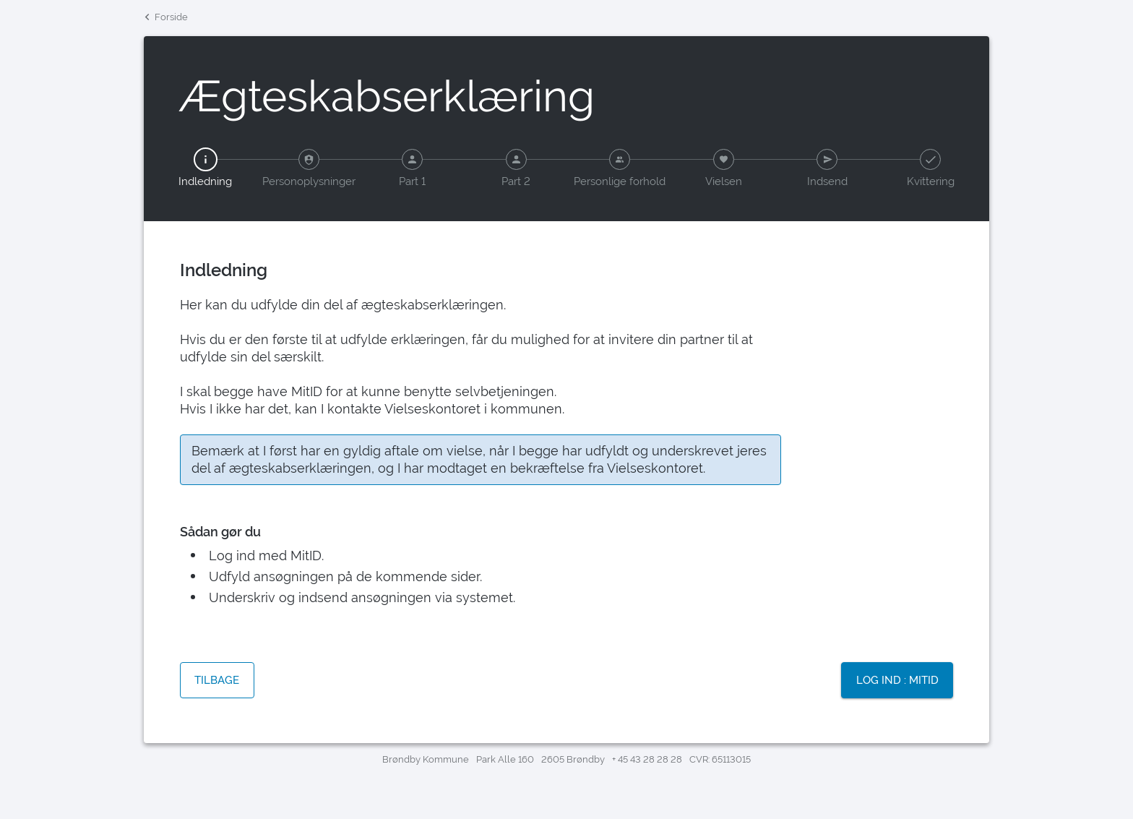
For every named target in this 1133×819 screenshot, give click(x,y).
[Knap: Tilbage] (217, 681)
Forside (166, 15)
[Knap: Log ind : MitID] (896, 681)
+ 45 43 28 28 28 (647, 759)
